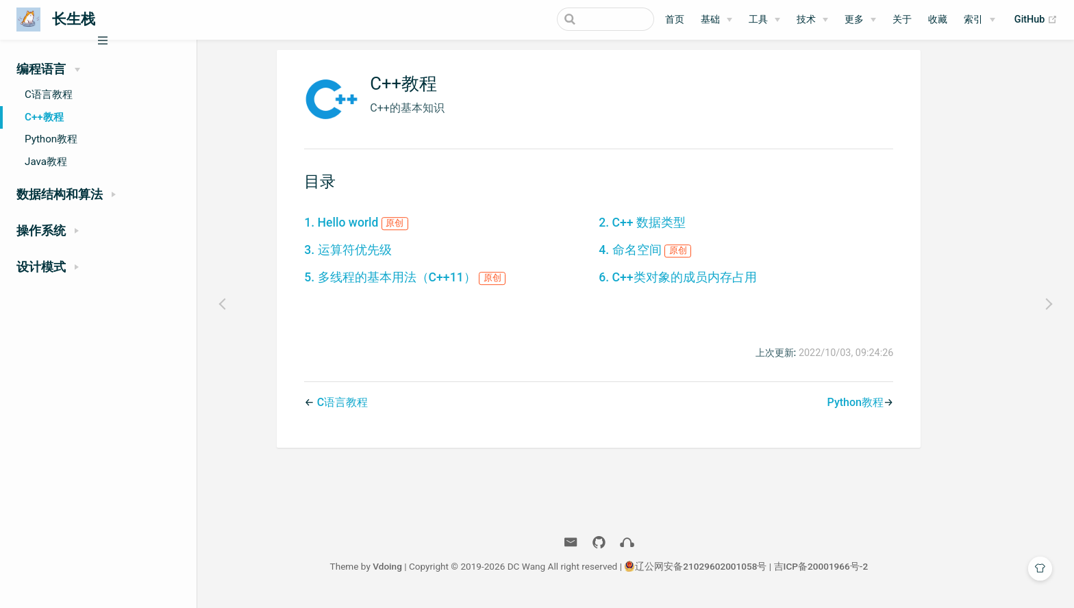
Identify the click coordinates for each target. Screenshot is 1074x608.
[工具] (764, 19)
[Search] (585, 19)
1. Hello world (393, 229)
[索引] (979, 19)
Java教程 (46, 161)
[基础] (716, 19)
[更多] (860, 19)
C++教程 (44, 117)
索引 (973, 19)
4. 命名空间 (682, 256)
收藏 (937, 19)
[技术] (812, 19)
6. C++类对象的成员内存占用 (714, 283)
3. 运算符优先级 (384, 256)
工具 (758, 19)
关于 (902, 19)
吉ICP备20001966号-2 (857, 572)
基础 (710, 19)
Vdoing (424, 572)
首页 (674, 19)
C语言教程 (49, 94)
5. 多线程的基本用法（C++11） (441, 283)
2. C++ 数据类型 (679, 229)
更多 (854, 19)
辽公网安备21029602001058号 (737, 572)
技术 (806, 19)
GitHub (1036, 19)
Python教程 (51, 139)
